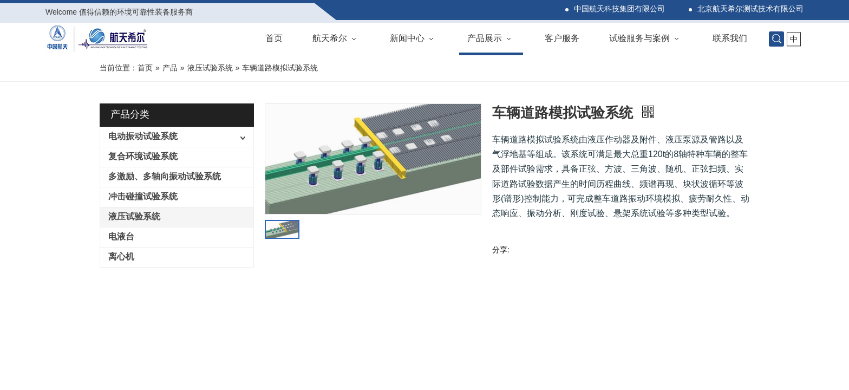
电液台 (121, 237)
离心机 (121, 257)
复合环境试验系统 (143, 156)
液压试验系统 (134, 217)
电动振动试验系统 (143, 136)
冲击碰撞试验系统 (143, 197)
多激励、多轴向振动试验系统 (164, 176)
